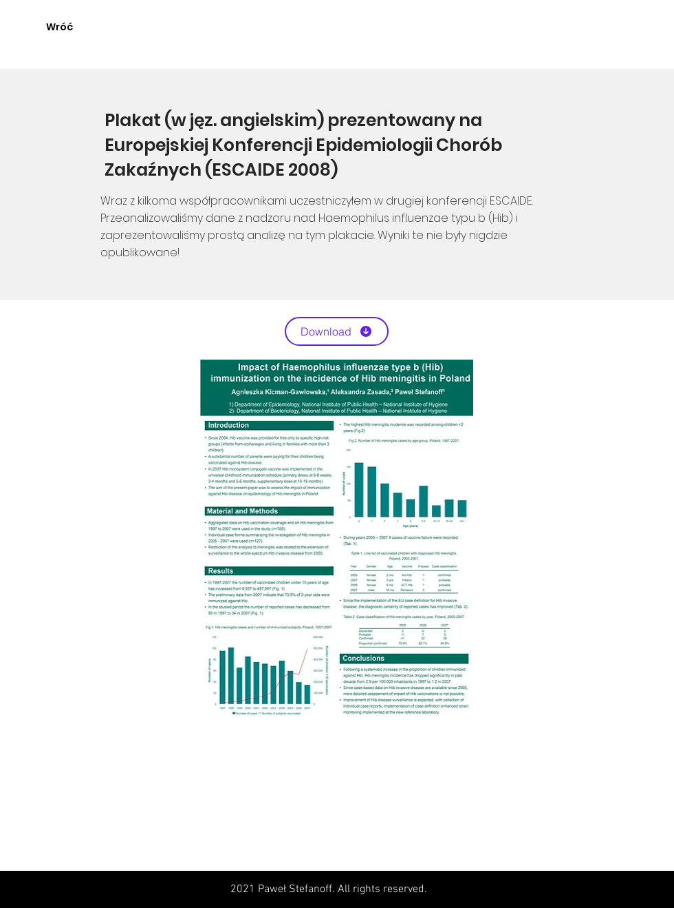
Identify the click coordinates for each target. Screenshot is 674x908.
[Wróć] (59, 27)
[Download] (337, 331)
